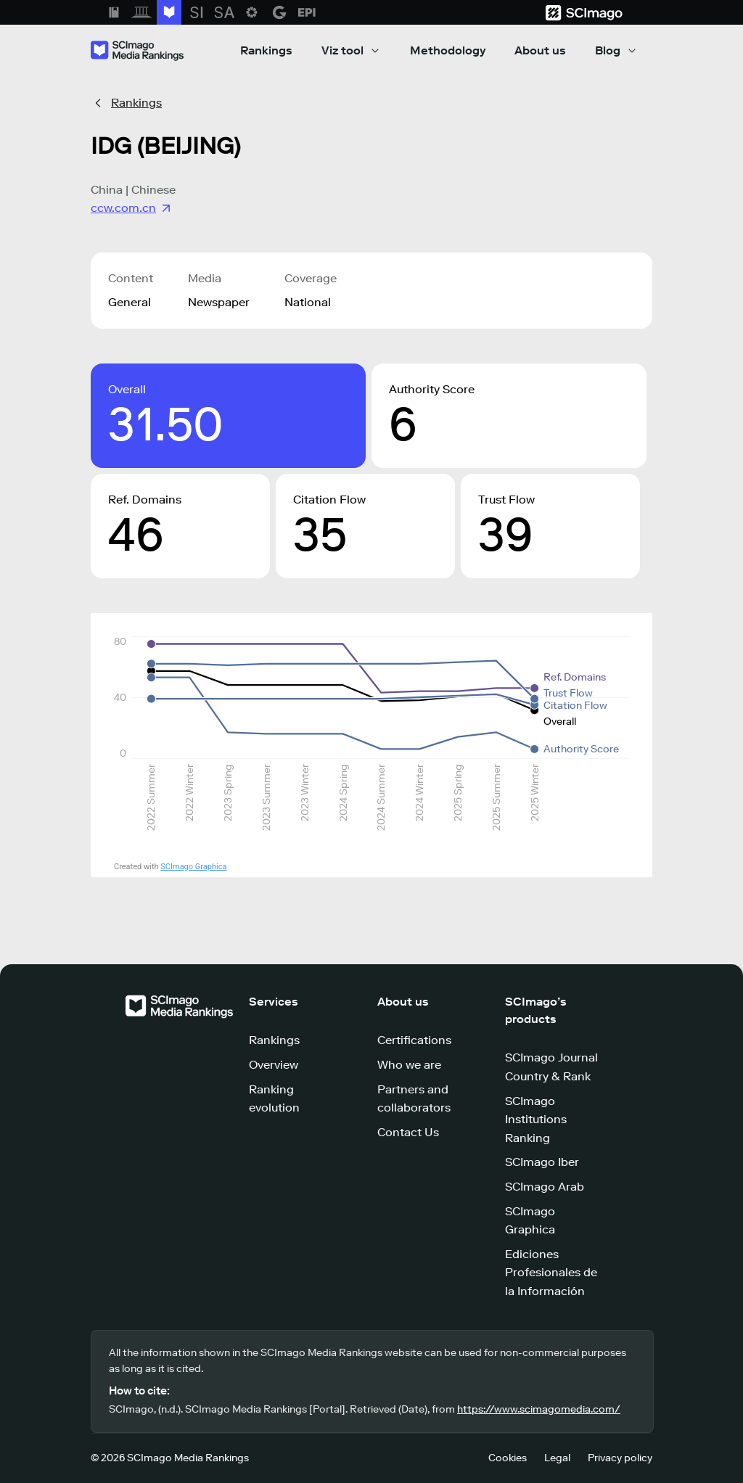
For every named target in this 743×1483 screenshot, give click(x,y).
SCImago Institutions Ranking (536, 1119)
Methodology (447, 50)
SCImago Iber (542, 1162)
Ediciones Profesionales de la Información (551, 1272)
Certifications (414, 1040)
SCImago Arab (544, 1187)
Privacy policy (620, 1458)
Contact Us (408, 1132)
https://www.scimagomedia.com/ (538, 1409)
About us (540, 50)
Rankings (266, 50)
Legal (557, 1458)
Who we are (409, 1065)
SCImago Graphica (193, 866)
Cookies (507, 1458)
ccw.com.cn (132, 208)
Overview (273, 1065)
